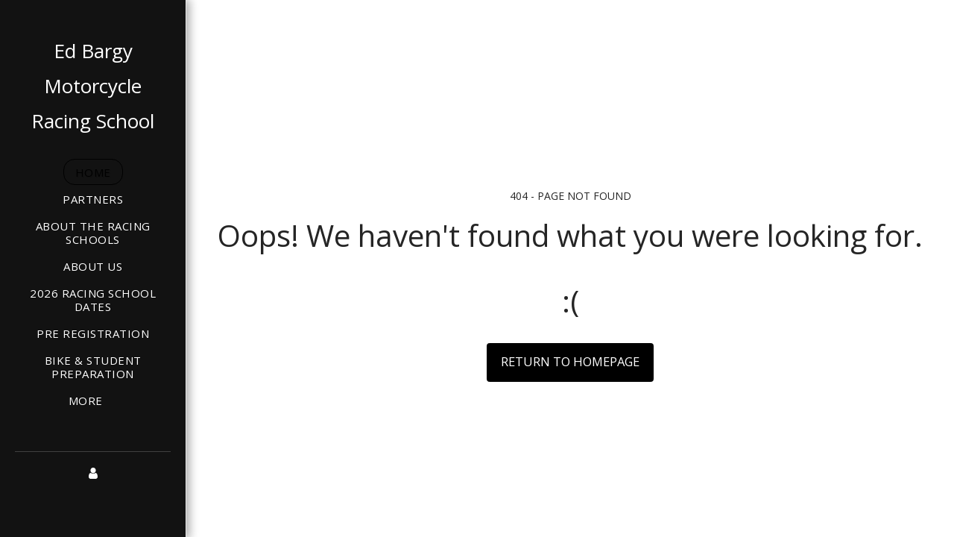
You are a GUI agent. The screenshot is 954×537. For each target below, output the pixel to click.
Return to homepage (570, 361)
